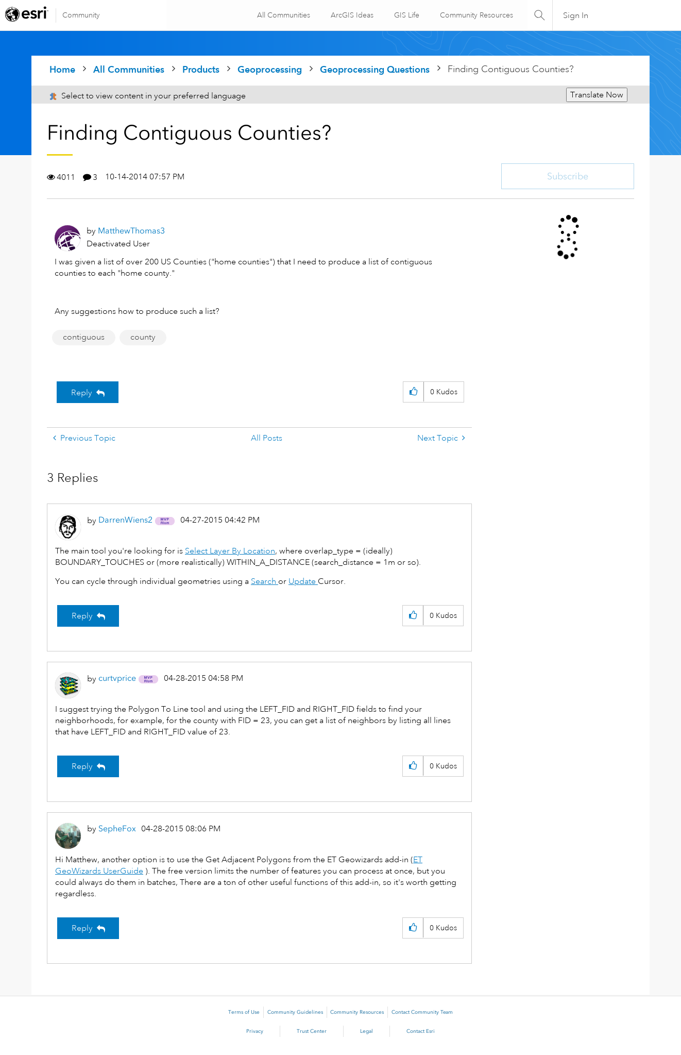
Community (81, 15)
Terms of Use (244, 1012)
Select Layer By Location (230, 551)
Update (303, 581)
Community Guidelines (295, 1012)
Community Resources (475, 15)
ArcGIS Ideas (351, 15)
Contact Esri (420, 1031)
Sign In (575, 15)
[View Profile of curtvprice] (117, 678)
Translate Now (596, 95)
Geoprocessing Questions (375, 69)
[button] (413, 392)
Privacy (254, 1031)
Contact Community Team (422, 1012)
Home (62, 69)
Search (264, 581)
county (143, 337)
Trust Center (312, 1031)
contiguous (84, 337)
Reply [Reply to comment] (82, 616)
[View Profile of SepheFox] (117, 828)
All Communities (282, 15)
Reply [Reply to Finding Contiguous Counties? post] (81, 393)
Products (200, 69)
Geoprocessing (269, 69)
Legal (366, 1031)
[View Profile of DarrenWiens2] (125, 520)
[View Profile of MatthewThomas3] (131, 231)
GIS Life (405, 15)
